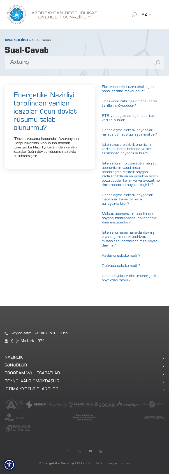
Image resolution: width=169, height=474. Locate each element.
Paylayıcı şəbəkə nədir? (121, 256)
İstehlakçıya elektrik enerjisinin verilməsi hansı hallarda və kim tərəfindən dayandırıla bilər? (127, 149)
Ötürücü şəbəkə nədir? (121, 266)
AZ (144, 14)
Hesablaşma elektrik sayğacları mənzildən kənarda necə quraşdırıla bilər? (127, 199)
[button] (9, 464)
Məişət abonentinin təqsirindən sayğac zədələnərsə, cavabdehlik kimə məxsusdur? (129, 218)
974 (41, 341)
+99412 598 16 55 (51, 333)
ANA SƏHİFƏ (16, 40)
